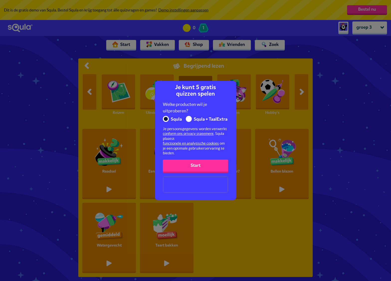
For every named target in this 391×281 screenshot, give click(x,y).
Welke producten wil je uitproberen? (185, 107)
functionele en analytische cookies (191, 143)
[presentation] (195, 184)
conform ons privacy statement (188, 133)
